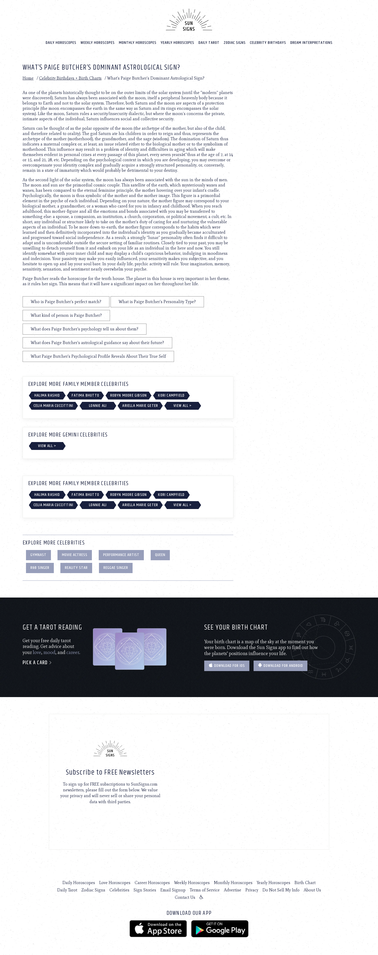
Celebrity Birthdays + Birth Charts (70, 77)
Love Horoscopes (114, 882)
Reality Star (76, 567)
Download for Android (280, 665)
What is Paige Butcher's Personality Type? (157, 301)
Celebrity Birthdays (268, 42)
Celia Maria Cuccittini (53, 405)
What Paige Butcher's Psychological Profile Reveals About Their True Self (98, 356)
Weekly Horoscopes (98, 42)
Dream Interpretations (311, 42)
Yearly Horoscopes (177, 42)
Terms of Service (205, 889)
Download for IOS (227, 665)
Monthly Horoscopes (137, 42)
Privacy (251, 889)
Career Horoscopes (152, 882)
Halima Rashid (47, 395)
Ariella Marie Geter (140, 405)
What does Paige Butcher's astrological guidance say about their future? (97, 342)
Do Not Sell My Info (281, 889)
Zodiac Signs (235, 42)
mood (49, 652)
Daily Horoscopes (61, 42)
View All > (183, 405)
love (37, 652)
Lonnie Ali (98, 405)
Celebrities (119, 889)
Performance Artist (121, 554)
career (72, 652)
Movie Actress (74, 554)
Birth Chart (305, 882)
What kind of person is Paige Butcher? (66, 315)
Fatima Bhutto (85, 395)
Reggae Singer (115, 567)
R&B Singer (39, 567)
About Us (312, 889)
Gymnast (38, 554)
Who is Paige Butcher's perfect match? (66, 301)
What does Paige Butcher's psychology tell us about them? (84, 328)
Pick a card (37, 663)
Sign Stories (145, 889)
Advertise (232, 889)
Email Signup (173, 889)
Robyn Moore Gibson (128, 395)
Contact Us (185, 897)
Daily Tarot (208, 42)
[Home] (189, 19)
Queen (160, 554)
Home (28, 77)
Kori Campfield (171, 395)
